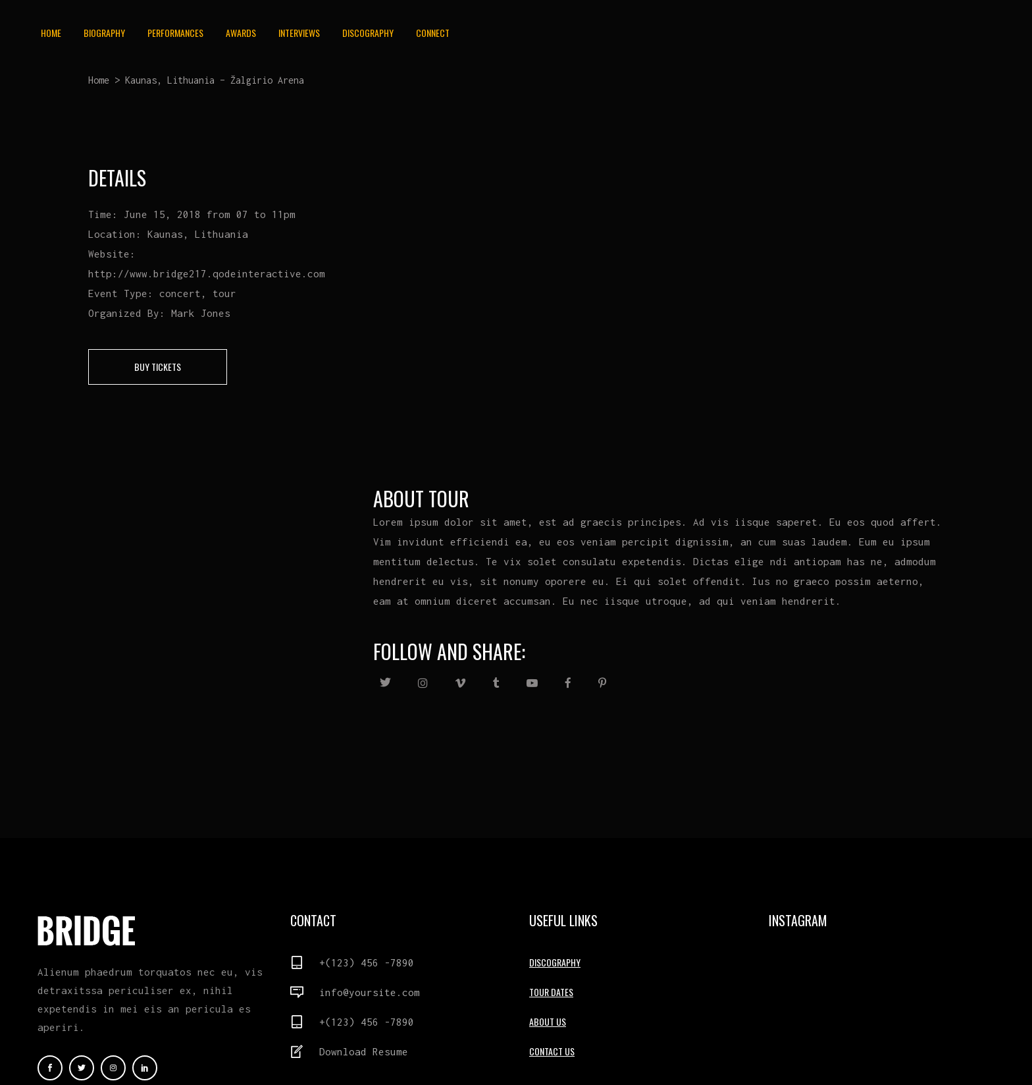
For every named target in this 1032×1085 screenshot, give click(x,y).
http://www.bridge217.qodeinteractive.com (206, 273)
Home (98, 80)
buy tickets (157, 367)
